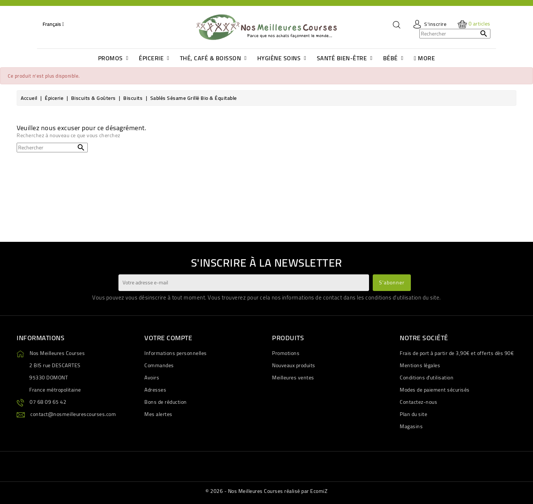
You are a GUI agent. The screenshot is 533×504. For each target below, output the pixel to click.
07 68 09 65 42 (48, 402)
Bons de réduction (165, 402)
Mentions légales (420, 365)
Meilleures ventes (293, 377)
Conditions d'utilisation (426, 377)
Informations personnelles (175, 353)
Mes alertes (158, 414)
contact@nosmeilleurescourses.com (73, 414)
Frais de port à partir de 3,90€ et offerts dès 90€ (457, 353)
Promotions (285, 353)
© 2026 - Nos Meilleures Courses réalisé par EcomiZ (266, 491)
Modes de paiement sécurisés (435, 390)
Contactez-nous (418, 402)
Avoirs (151, 377)
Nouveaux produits (293, 365)
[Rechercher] (454, 33)
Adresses (155, 390)
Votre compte (168, 338)
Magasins (411, 426)
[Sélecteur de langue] (53, 24)
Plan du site (413, 414)
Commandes (159, 365)
